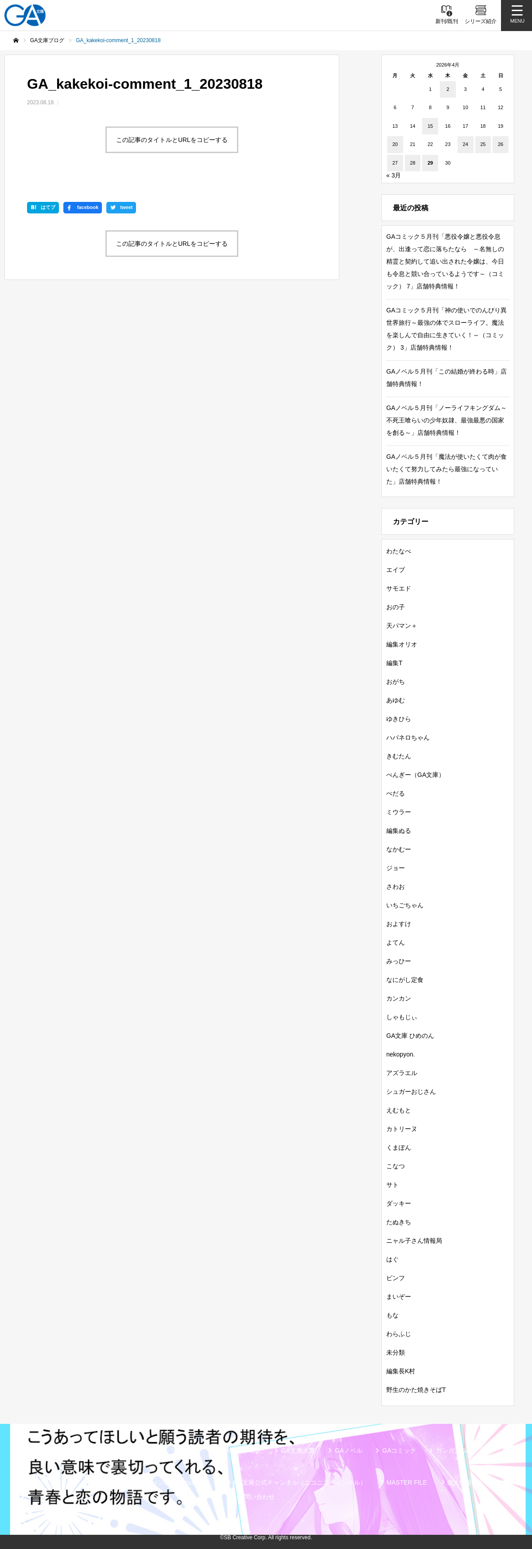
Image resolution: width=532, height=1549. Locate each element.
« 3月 (393, 175)
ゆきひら (398, 718)
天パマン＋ (401, 625)
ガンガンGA (453, 1450)
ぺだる (395, 793)
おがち (395, 681)
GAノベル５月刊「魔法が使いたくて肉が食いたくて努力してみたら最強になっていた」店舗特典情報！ (446, 469)
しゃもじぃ (401, 1017)
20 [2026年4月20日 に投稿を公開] (395, 144)
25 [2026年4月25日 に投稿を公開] (482, 144)
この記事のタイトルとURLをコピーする (172, 139)
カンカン (398, 998)
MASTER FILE (406, 1482)
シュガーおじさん (411, 1091)
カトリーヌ (401, 1128)
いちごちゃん (404, 905)
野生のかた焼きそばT (416, 1389)
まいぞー (398, 1296)
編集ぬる (398, 830)
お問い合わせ (256, 1496)
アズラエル (401, 1072)
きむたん (398, 756)
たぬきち (398, 1222)
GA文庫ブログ (241, 1450)
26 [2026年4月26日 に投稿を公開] (500, 144)
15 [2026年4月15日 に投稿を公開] (430, 126)
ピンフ (395, 1277)
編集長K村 (400, 1371)
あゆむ (395, 700)
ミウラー (398, 812)
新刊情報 (74, 1450)
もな (392, 1315)
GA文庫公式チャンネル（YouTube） (163, 1482)
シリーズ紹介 (182, 1450)
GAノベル (348, 1450)
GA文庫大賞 (298, 1450)
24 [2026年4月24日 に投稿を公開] (465, 144)
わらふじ (398, 1333)
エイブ (395, 569)
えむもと (398, 1110)
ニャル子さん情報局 (414, 1240)
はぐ (392, 1259)
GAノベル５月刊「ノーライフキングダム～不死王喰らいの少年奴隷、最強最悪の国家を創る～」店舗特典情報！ (446, 420)
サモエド (398, 588)
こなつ (395, 1166)
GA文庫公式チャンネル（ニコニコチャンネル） (299, 1482)
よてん (395, 942)
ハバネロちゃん (408, 737)
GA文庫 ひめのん (410, 1035)
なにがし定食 (404, 979)
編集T (394, 662)
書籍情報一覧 (125, 1450)
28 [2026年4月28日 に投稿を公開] (412, 163)
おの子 (395, 607)
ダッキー (398, 1203)
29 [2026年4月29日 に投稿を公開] (430, 163)
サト (392, 1184)
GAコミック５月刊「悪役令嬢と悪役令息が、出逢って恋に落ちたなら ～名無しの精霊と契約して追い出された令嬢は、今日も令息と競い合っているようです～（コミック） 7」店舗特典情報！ (445, 261)
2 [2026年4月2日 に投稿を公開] (448, 89)
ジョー (395, 867)
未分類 (395, 1352)
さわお (395, 886)
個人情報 (459, 1482)
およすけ (398, 923)
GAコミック (399, 1450)
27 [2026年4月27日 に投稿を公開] (395, 163)
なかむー (398, 849)
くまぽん (398, 1147)
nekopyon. (400, 1054)
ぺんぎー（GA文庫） (415, 774)
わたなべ (398, 551)
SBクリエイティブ (66, 1482)
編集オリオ (401, 644)
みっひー (398, 961)
